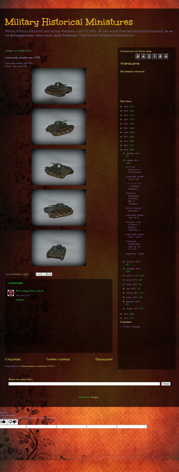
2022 (127, 124)
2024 (127, 115)
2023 (127, 119)
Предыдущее (104, 359)
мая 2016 (131, 288)
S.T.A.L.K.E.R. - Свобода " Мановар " (134, 186)
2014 (127, 318)
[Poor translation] (12, 422)
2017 (127, 145)
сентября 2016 (133, 268)
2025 (127, 111)
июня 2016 (132, 284)
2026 (127, 106)
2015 (127, 314)
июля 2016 (132, 280)
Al (17, 291)
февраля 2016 (133, 301)
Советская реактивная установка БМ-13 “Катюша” (132, 198)
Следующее (13, 359)
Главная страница (58, 359)
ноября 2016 (132, 160)
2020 (127, 132)
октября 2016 (133, 261)
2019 (127, 137)
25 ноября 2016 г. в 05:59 (31, 291)
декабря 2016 (133, 153)
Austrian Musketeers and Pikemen (133, 169)
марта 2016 (132, 297)
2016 (127, 149)
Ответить (20, 300)
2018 (127, 141)
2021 (127, 128)
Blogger (95, 397)
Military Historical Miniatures (69, 22)
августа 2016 (133, 275)
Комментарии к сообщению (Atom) (38, 366)
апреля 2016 (133, 293)
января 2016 (133, 308)
